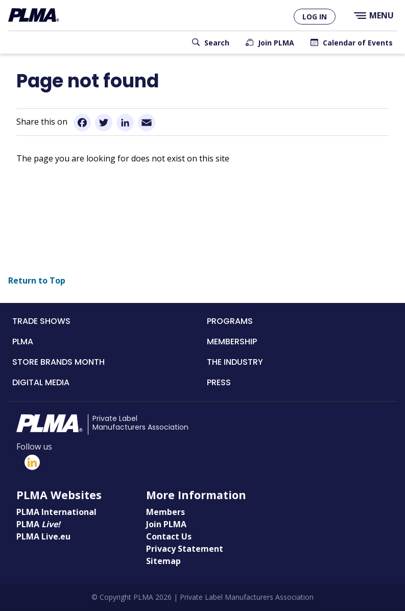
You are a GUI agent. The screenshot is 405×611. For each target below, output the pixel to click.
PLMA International (56, 512)
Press (219, 382)
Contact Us (169, 536)
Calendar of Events (358, 43)
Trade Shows (41, 321)
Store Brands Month (58, 362)
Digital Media (40, 382)
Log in (314, 16)
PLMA (22, 341)
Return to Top (36, 280)
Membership (232, 341)
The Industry (235, 362)
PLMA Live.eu (43, 536)
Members (165, 512)
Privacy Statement (184, 548)
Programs (230, 321)
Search (216, 43)
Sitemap (163, 561)
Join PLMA (276, 43)
